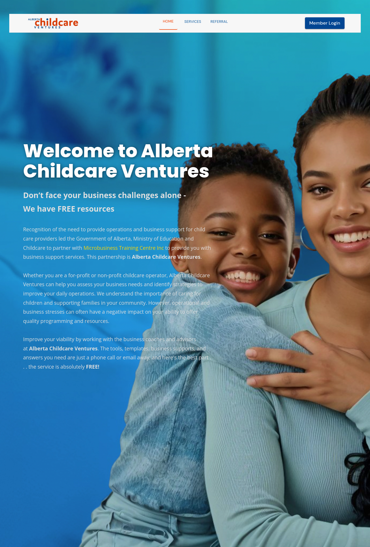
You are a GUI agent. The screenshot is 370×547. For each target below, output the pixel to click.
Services (192, 21)
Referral (219, 21)
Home (168, 21)
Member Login (324, 23)
